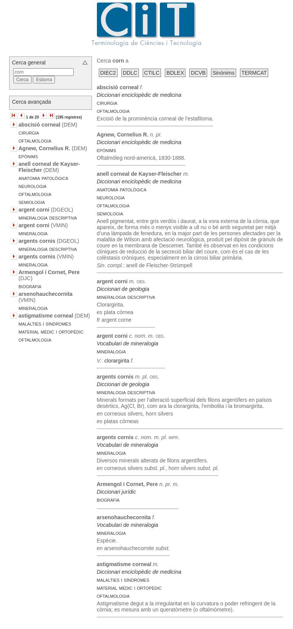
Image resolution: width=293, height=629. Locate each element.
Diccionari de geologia (123, 289)
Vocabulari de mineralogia (127, 343)
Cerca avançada (31, 102)
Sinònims (224, 73)
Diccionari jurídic (116, 492)
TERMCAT (254, 73)
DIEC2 (108, 73)
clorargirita (116, 361)
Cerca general (29, 62)
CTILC (151, 73)
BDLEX (175, 73)
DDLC (130, 73)
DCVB (198, 73)
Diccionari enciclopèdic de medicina (139, 95)
